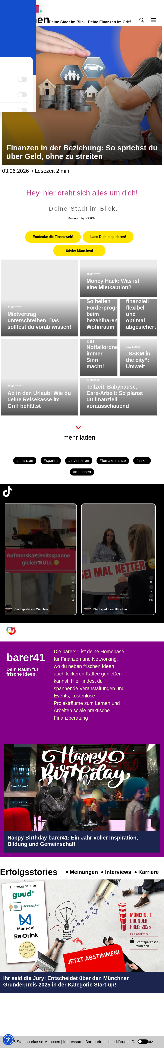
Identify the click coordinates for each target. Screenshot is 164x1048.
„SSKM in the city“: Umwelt (138, 360)
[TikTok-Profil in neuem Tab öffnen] (7, 491)
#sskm (142, 460)
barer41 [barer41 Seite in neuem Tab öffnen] (25, 657)
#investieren (78, 460)
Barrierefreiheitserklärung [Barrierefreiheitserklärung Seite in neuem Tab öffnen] (107, 1042)
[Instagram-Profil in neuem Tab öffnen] (7, 1011)
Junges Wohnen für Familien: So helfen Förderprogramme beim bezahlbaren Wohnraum (109, 301)
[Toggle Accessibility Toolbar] (8, 1040)
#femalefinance (113, 460)
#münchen (82, 472)
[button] (142, 20)
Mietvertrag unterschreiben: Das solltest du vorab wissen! (39, 320)
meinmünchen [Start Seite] (26, 14)
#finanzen (24, 460)
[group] (42, 559)
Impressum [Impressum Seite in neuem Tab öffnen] (72, 1042)
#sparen (51, 460)
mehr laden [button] (79, 437)
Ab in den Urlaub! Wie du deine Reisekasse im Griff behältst (39, 399)
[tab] (53, 237)
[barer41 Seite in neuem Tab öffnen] (13, 631)
